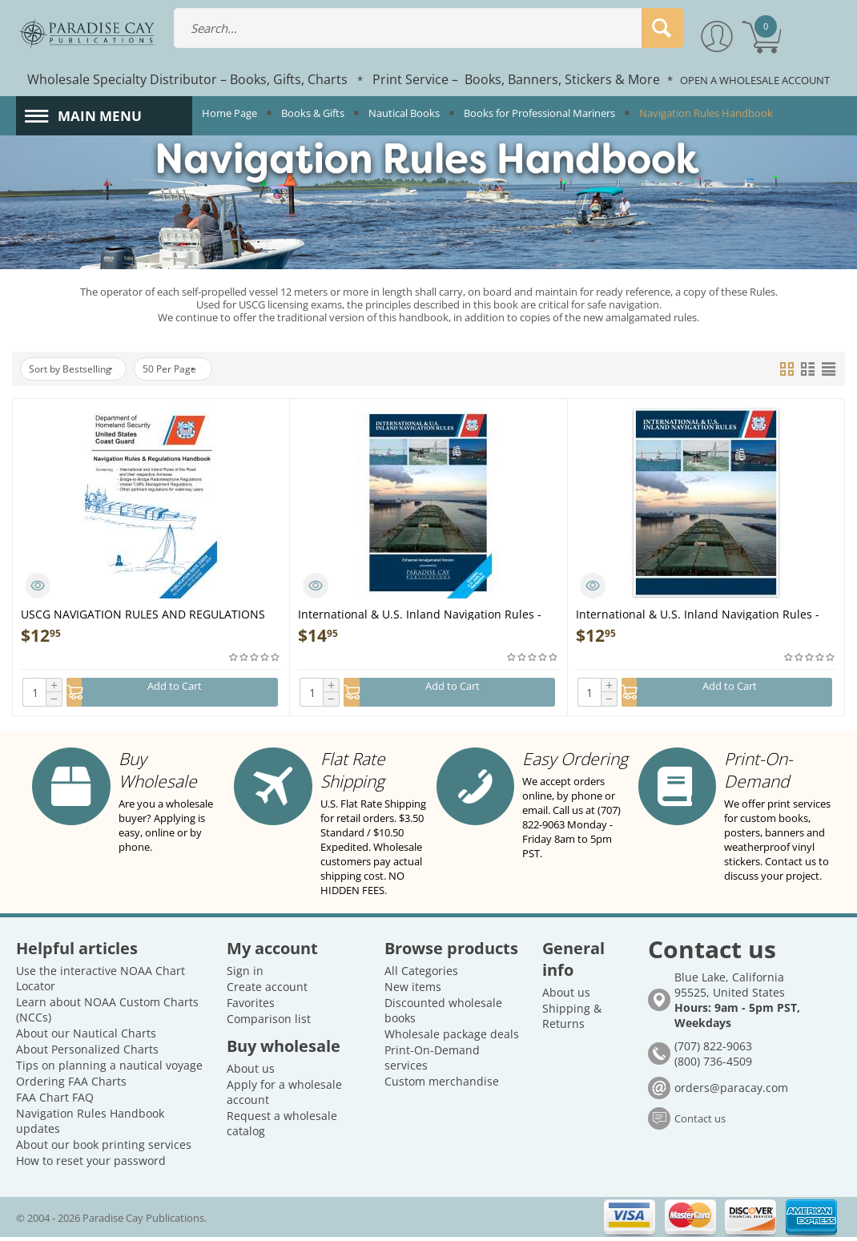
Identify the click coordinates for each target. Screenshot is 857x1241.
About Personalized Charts (87, 1053)
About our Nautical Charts (86, 1037)
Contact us (700, 1122)
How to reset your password (91, 1164)
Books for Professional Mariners (539, 113)
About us (251, 1072)
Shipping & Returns (572, 1020)
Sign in (245, 974)
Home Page (229, 113)
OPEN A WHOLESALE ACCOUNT (755, 80)
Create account (267, 990)
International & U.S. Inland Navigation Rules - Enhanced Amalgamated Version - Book (419, 613)
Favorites (251, 1006)
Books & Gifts (312, 113)
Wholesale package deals (451, 1038)
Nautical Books (404, 113)
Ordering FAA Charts (71, 1085)
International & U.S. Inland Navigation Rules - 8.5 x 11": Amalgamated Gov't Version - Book (697, 613)
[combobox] (428, 28)
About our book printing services (103, 1148)
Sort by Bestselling (79, 369)
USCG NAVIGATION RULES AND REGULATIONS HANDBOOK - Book (143, 613)
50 (193, 369)
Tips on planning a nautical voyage (109, 1069)
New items (412, 990)
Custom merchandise (441, 1085)
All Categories (421, 974)
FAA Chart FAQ (55, 1101)
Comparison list (269, 1022)
